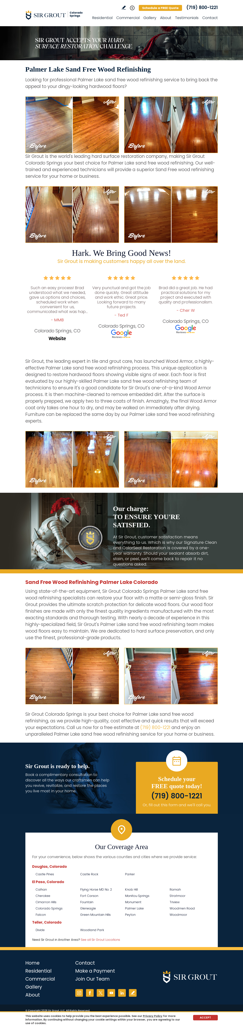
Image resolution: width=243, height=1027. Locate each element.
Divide (40, 930)
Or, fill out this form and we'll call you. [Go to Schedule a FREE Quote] (177, 805)
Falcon (41, 915)
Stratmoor (177, 896)
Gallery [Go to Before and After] (149, 17)
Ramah (175, 889)
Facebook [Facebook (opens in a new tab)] (90, 993)
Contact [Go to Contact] (210, 17)
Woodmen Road (182, 908)
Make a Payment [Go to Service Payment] (95, 971)
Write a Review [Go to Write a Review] (124, 8)
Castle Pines (45, 874)
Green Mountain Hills (95, 915)
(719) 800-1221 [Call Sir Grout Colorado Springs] (202, 7)
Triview (175, 902)
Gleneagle (88, 908)
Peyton (130, 915)
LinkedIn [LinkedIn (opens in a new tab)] (122, 993)
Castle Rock (89, 874)
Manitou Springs (137, 896)
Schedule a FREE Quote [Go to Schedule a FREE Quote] (160, 8)
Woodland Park (92, 930)
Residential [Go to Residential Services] (102, 17)
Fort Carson (89, 896)
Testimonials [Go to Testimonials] (187, 17)
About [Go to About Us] (165, 17)
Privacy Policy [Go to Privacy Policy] (152, 1016)
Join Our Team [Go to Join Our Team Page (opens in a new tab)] (92, 979)
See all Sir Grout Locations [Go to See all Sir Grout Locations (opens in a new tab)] (100, 940)
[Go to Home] (56, 14)
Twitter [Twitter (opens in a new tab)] (100, 993)
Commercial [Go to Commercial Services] (128, 17)
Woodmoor (178, 915)
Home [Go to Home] (32, 963)
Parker (130, 874)
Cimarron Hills (46, 902)
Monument (133, 902)
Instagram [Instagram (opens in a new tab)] (79, 993)
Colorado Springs (49, 908)
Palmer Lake (134, 908)
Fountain (86, 902)
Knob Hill (131, 889)
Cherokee (43, 896)
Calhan (41, 889)
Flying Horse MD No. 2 (96, 889)
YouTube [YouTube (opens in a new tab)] (111, 993)
